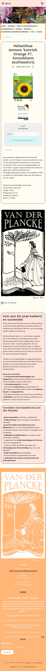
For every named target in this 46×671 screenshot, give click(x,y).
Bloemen (27, 29)
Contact (39, 31)
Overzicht (8, 150)
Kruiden (19, 29)
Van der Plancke (9, 303)
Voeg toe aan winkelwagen (23, 140)
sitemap (27, 662)
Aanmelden (7, 652)
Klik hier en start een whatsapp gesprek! (23, 571)
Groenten (11, 26)
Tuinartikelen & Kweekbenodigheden (15, 31)
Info (32, 31)
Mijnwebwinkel (31, 666)
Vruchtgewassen (7, 29)
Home (3, 26)
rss (33, 662)
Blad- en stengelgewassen (27, 26)
